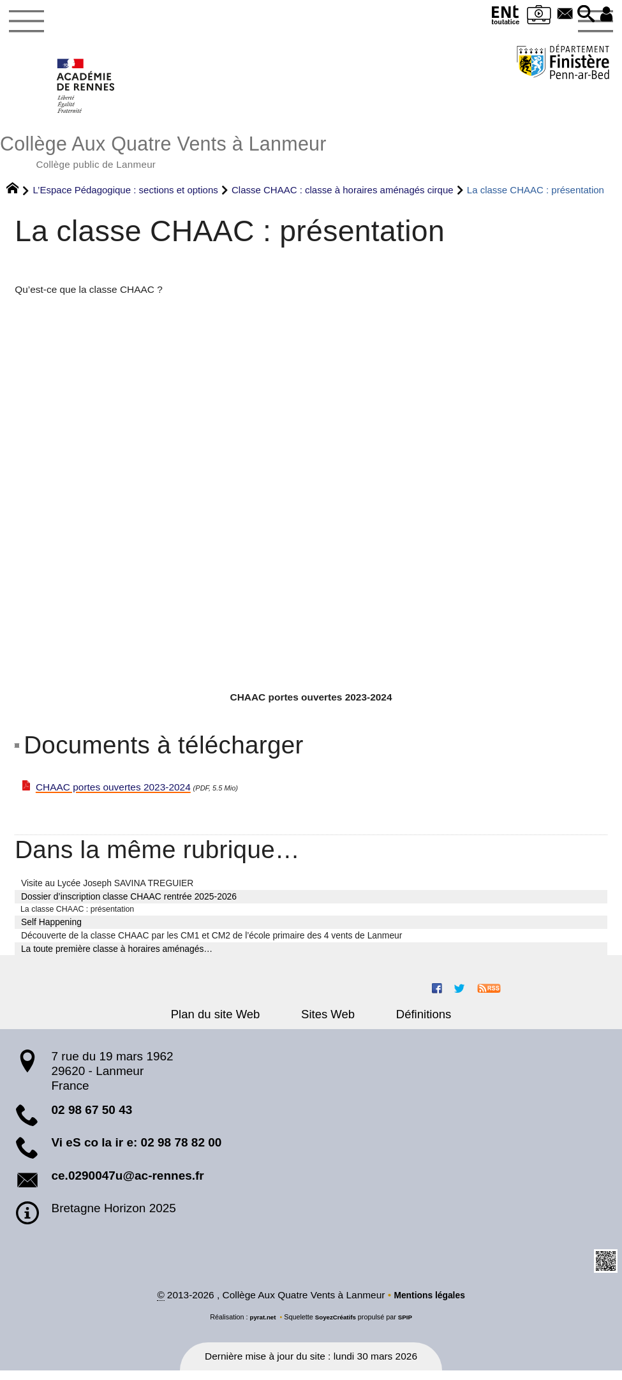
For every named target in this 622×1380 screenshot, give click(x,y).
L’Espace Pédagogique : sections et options (125, 196)
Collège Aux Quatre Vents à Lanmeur (311, 155)
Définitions (408, 1022)
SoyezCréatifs (336, 1326)
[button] (581, 14)
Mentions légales (429, 1303)
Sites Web (328, 1022)
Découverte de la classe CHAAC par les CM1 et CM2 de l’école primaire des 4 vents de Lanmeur (212, 944)
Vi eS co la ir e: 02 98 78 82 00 (136, 1150)
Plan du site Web (229, 1022)
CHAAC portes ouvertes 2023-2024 (113, 794)
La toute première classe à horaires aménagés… (116, 956)
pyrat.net (259, 1326)
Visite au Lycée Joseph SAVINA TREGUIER (107, 890)
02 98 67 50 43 (91, 1118)
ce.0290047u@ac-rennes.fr (127, 1184)
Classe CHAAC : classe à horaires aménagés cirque (343, 196)
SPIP (409, 1326)
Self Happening (51, 930)
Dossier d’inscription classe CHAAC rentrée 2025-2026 (129, 903)
